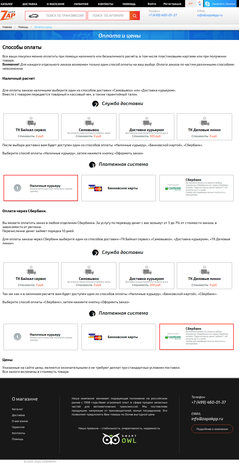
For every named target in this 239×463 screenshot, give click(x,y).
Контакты (105, 4)
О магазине (56, 4)
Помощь (129, 4)
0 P (191, 3)
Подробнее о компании (212, 428)
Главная (7, 26)
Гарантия (81, 4)
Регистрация (172, 3)
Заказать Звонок (220, 4)
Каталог (17, 409)
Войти (152, 3)
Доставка (29, 4)
